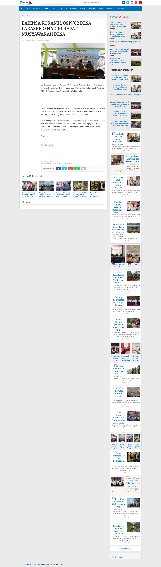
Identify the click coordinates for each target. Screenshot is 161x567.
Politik (45, 9)
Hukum (64, 9)
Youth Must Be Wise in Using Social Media (137, 448)
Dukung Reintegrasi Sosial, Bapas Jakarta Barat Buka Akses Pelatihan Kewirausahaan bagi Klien (119, 52)
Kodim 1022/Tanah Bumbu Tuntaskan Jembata (118, 277)
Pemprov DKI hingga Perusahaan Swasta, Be (130, 448)
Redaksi (22, 565)
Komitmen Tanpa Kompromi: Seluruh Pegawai (118, 182)
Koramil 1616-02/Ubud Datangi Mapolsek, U (118, 138)
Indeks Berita (125, 548)
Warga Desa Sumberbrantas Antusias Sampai (123, 447)
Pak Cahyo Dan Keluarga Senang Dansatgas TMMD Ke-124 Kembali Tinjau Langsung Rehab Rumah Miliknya (119, 125)
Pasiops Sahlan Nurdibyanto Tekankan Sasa (133, 267)
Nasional (36, 9)
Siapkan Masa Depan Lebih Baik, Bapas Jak (133, 480)
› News (28, 16)
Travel (82, 9)
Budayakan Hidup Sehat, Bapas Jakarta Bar (115, 361)
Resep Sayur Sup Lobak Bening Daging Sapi (125, 42)
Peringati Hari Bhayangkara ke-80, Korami (132, 159)
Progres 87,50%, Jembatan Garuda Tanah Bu (118, 324)
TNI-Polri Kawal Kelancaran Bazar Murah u (118, 416)
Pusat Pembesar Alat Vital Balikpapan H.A (118, 458)
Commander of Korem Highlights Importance (125, 359)
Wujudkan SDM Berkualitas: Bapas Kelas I (118, 206)
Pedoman (29, 565)
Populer (121, 9)
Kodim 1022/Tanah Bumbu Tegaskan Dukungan (118, 528)
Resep (100, 9)
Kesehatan (110, 9)
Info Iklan (37, 565)
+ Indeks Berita (116, 557)
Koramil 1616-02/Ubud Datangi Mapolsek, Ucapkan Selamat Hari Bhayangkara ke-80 (118, 25)
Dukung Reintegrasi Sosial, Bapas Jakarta (118, 301)
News (28, 9)
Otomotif (91, 9)
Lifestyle (73, 9)
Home (24, 16)
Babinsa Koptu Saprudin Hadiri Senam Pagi (118, 503)
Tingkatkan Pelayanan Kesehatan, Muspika (118, 392)
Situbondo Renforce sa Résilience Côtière (118, 370)
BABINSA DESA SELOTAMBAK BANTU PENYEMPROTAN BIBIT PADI (118, 62)
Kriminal (55, 9)
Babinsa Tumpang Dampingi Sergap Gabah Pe (114, 448)
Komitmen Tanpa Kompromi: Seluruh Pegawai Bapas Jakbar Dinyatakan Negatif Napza (119, 35)
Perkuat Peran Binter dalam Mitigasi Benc (118, 227)
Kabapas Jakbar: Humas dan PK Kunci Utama (136, 361)
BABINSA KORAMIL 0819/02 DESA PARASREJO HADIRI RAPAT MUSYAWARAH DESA (56, 28)
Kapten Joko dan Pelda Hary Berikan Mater (118, 267)
